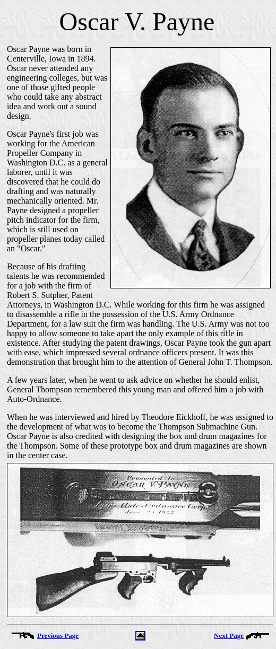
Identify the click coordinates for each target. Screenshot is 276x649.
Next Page (229, 635)
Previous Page (58, 635)
